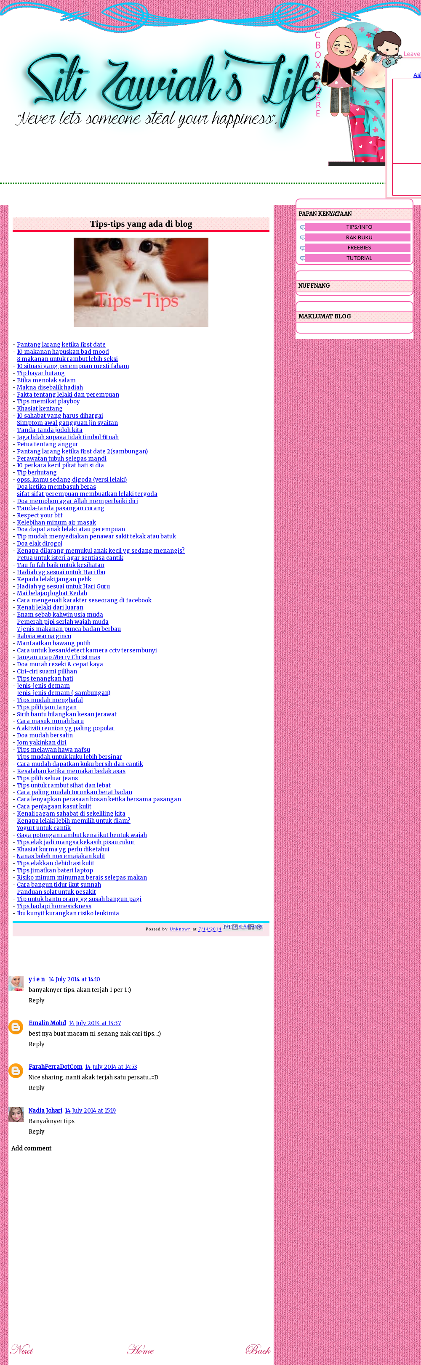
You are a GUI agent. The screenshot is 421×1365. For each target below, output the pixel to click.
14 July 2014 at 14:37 (95, 1023)
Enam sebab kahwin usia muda (60, 614)
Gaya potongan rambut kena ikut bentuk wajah (82, 835)
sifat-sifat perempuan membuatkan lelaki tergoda (87, 494)
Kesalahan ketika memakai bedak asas (71, 771)
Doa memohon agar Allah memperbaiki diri (77, 501)
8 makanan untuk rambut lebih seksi (67, 359)
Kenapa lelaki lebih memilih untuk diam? (74, 820)
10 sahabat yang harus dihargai (60, 415)
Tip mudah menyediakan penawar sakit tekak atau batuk (96, 536)
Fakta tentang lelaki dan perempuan (68, 394)
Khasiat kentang (40, 408)
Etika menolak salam (46, 380)
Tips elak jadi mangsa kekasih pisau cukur (76, 842)
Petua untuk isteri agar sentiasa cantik (70, 558)
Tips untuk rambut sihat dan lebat (64, 785)
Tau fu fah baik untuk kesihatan (60, 565)
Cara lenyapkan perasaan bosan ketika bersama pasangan (99, 799)
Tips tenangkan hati (45, 678)
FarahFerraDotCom (56, 1067)
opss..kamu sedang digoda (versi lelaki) (72, 479)
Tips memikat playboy (48, 401)
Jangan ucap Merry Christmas (58, 657)
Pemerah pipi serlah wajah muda (63, 622)
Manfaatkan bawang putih (54, 643)
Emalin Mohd (47, 1023)
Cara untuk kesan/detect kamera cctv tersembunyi (87, 650)
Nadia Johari (45, 1110)
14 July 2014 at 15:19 (90, 1110)
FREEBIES (359, 247)
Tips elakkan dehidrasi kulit (55, 863)
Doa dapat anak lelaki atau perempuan (71, 529)
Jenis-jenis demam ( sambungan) (63, 693)
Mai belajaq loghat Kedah (52, 593)
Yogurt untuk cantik (44, 828)
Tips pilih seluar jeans (47, 778)
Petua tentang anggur (47, 444)
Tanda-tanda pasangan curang (60, 508)
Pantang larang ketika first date (61, 344)
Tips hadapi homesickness (54, 906)
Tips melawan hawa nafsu (53, 749)
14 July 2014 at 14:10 (74, 979)
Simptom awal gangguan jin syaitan (67, 423)
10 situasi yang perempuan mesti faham (73, 366)
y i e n (37, 979)
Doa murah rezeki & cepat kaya (60, 664)
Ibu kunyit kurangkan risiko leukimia (68, 913)
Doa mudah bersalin (45, 735)
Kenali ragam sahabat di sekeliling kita (71, 813)
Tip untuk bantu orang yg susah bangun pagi (79, 899)
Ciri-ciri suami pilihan (47, 671)
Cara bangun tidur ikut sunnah (59, 884)
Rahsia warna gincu (44, 636)
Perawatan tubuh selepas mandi (62, 458)
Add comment (31, 1148)
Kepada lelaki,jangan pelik (54, 579)
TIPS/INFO (359, 227)
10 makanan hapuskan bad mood (63, 351)
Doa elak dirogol (39, 543)
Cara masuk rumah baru (50, 721)
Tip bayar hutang (41, 373)
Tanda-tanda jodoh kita (50, 430)
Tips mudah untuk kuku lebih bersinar (69, 757)
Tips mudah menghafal (50, 700)
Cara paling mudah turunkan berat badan (74, 792)
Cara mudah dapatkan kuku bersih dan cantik (80, 764)
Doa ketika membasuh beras (56, 486)
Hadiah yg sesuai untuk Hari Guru (63, 586)
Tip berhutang (37, 472)
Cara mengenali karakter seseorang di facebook (84, 600)
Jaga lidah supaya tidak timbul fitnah (68, 437)
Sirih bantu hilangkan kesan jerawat (67, 714)
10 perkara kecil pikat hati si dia (60, 465)
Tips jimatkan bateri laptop (55, 870)
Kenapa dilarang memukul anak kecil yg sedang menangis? (101, 550)
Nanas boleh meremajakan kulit (61, 856)
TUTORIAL (359, 258)
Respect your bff (40, 515)
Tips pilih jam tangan (47, 707)
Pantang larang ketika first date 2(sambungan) (82, 451)
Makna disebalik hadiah (50, 387)
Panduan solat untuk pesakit (56, 892)
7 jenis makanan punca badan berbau (69, 629)
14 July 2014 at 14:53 (111, 1067)
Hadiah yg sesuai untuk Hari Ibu (61, 572)
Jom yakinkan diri (42, 742)
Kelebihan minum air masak (56, 522)
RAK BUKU (359, 237)
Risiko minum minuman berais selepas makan (82, 877)
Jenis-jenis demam (43, 685)
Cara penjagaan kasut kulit (54, 806)
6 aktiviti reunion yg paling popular (66, 728)
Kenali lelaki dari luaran (50, 607)
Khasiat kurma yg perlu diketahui (63, 849)
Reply (37, 1000)
